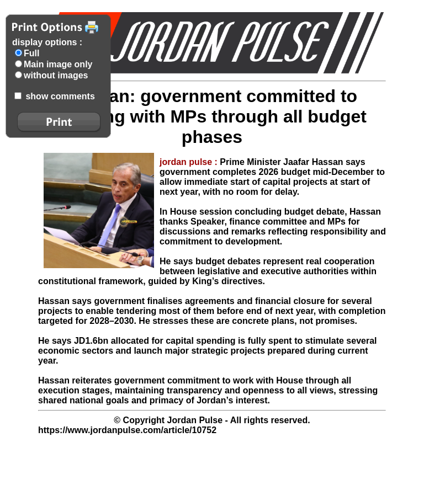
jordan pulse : (190, 162)
